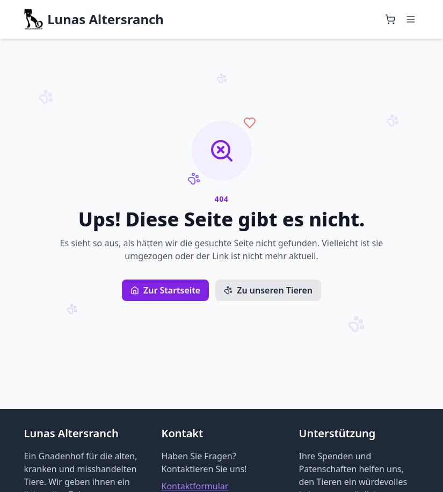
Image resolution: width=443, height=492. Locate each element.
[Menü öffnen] (410, 19)
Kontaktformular (195, 486)
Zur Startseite (165, 290)
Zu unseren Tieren (268, 290)
